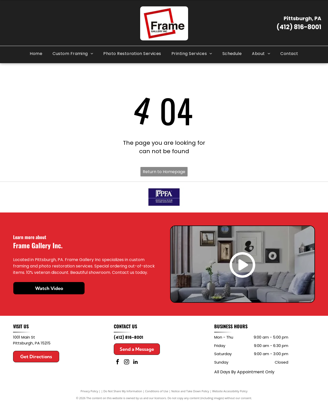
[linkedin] (135, 362)
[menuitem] (36, 53)
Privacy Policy (89, 391)
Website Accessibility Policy (230, 391)
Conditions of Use (156, 391)
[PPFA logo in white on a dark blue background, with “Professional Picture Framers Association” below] (164, 197)
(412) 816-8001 (298, 27)
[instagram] (126, 362)
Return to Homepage (164, 172)
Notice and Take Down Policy (190, 391)
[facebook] (117, 362)
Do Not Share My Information (123, 391)
